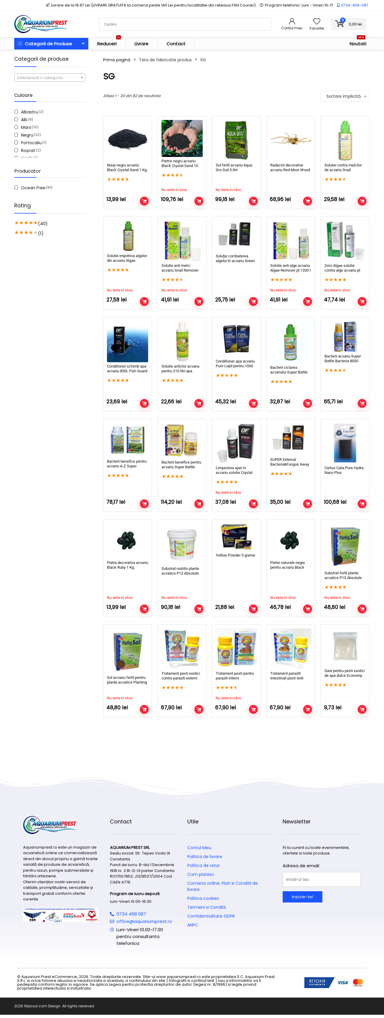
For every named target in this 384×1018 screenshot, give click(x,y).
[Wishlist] (316, 22)
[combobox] (49, 77)
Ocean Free (33, 188)
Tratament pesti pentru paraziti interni (235, 675)
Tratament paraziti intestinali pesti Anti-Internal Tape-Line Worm (290, 678)
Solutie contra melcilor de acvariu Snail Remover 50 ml (343, 170)
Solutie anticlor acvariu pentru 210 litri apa (180, 368)
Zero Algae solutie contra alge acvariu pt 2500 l (342, 270)
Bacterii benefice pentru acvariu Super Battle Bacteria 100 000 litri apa (182, 467)
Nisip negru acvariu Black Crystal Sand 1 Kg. (127, 167)
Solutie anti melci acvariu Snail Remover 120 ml (180, 270)
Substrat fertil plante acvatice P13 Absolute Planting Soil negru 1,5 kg (343, 580)
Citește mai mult (199, 201)
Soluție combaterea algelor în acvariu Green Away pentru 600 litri (235, 261)
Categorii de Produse (45, 44)
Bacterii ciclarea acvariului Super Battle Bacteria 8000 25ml (289, 372)
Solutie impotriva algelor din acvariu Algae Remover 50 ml (127, 260)
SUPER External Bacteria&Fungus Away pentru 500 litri (289, 464)
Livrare (141, 44)
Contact (176, 44)
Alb (24, 120)
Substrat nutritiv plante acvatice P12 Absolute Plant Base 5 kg (180, 573)
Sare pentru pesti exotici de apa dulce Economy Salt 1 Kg (344, 675)
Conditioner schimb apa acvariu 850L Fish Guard (127, 368)
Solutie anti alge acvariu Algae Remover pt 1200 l (290, 267)
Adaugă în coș (144, 201)
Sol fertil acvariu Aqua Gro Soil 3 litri (234, 167)
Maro (26, 127)
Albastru (29, 112)
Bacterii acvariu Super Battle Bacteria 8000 (342, 358)
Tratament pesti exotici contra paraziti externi (180, 675)
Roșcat (28, 150)
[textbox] (50, 78)
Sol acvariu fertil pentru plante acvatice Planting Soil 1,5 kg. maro (127, 682)
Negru (27, 135)
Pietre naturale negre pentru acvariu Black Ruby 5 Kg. (287, 567)
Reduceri (109, 42)
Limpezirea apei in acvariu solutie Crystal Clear (234, 473)
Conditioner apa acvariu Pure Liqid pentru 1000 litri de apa (235, 366)
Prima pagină (116, 60)
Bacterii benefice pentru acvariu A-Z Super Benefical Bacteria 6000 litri (127, 468)
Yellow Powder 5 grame (235, 555)
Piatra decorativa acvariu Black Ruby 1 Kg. (127, 565)
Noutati (358, 42)
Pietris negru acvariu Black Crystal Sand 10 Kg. (179, 166)
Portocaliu (31, 143)
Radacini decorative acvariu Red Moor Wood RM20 (290, 170)
